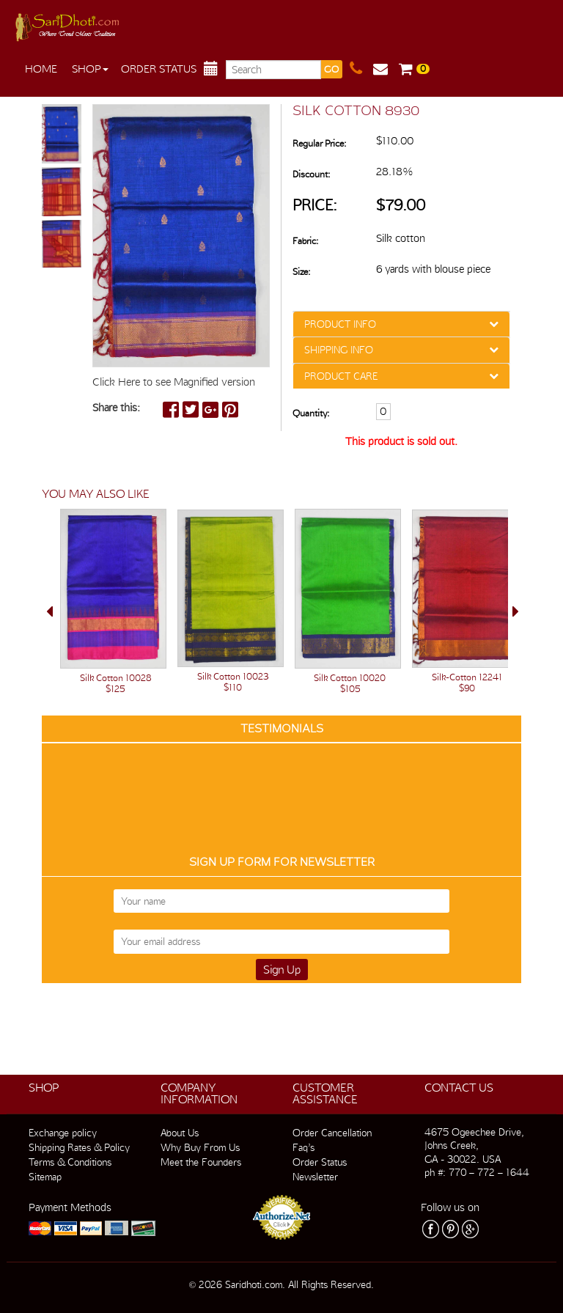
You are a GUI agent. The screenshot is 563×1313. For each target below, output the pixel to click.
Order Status (158, 69)
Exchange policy (63, 1133)
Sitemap (45, 1177)
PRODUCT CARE (341, 376)
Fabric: (305, 240)
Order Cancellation (332, 1133)
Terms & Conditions (70, 1162)
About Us (180, 1133)
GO (331, 69)
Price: (314, 205)
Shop (90, 69)
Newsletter (315, 1177)
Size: (301, 271)
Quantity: (310, 413)
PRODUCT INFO (340, 324)
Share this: (116, 407)
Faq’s (303, 1147)
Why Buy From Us (200, 1147)
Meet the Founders (201, 1162)
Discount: (311, 174)
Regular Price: (319, 143)
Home (41, 69)
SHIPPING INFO (338, 350)
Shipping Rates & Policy (79, 1147)
